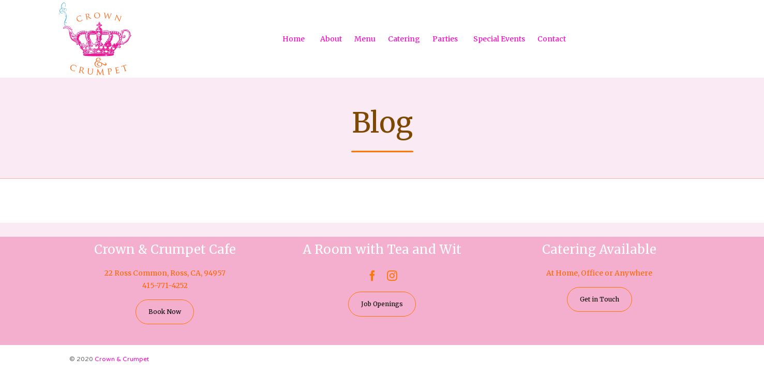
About (331, 39)
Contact (551, 39)
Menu (365, 39)
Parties (445, 39)
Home (293, 39)
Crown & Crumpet (122, 359)
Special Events (499, 39)
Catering (404, 39)
